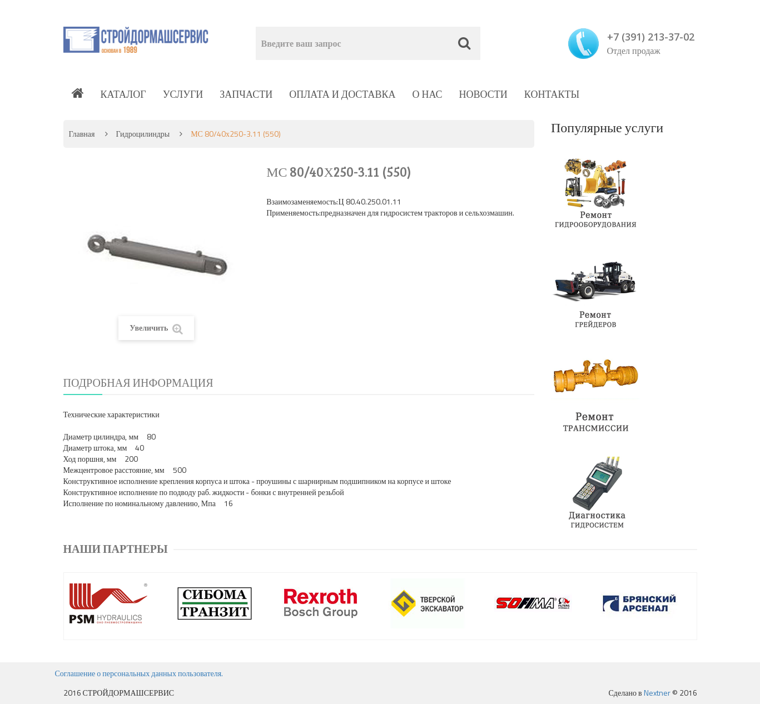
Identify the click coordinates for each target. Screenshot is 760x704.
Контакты (551, 94)
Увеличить (156, 328)
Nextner (657, 692)
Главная (82, 133)
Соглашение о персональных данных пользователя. (139, 673)
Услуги (183, 94)
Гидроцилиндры (143, 133)
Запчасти (246, 94)
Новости (483, 94)
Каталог (123, 94)
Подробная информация (138, 382)
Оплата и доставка (342, 94)
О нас (427, 94)
